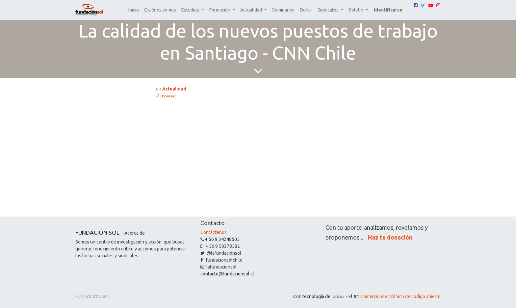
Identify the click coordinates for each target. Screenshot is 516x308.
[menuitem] (134, 10)
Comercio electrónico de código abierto (400, 296)
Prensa (168, 96)
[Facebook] (415, 5)
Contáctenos (213, 232)
